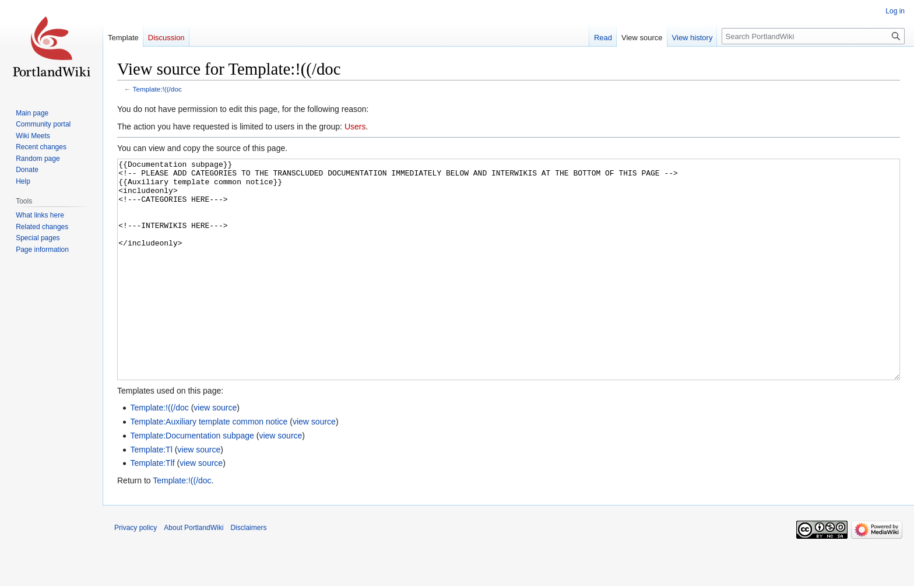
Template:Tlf (152, 506)
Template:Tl (151, 493)
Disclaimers (248, 571)
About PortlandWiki (193, 571)
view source (215, 451)
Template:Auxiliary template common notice (208, 465)
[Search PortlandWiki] (813, 36)
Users (355, 126)
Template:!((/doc (157, 89)
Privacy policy (135, 571)
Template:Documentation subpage (192, 479)
